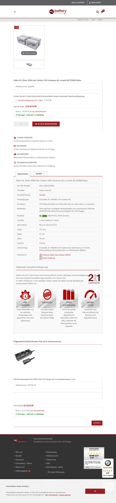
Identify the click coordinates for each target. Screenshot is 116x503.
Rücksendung (51, 452)
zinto (93, 19)
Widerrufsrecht (52, 456)
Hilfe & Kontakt (79, 2)
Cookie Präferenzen (56, 472)
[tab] (22, 173)
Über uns (19, 452)
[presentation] (32, 173)
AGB (48, 463)
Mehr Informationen (51, 495)
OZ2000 (100, 19)
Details (97, 423)
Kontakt (42, 195)
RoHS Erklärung (48, 258)
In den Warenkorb (46, 124)
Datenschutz (51, 460)
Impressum (20, 460)
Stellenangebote (22, 471)
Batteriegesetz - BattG (54, 467)
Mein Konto (95, 2)
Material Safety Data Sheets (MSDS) (56, 255)
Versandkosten (40, 111)
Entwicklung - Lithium (24, 463)
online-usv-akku (83, 19)
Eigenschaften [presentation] (22, 174)
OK (95, 491)
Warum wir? (20, 467)
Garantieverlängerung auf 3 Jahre (30, 100)
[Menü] (112, 460)
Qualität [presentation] (39, 174)
